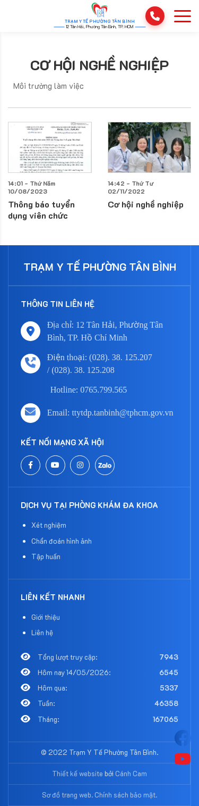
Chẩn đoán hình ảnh (61, 540)
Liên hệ (42, 632)
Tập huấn (45, 556)
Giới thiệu (45, 616)
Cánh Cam (131, 773)
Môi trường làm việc (48, 86)
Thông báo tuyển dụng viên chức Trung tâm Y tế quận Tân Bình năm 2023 (49, 215)
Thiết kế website (77, 773)
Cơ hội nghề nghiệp (99, 65)
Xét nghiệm (48, 524)
